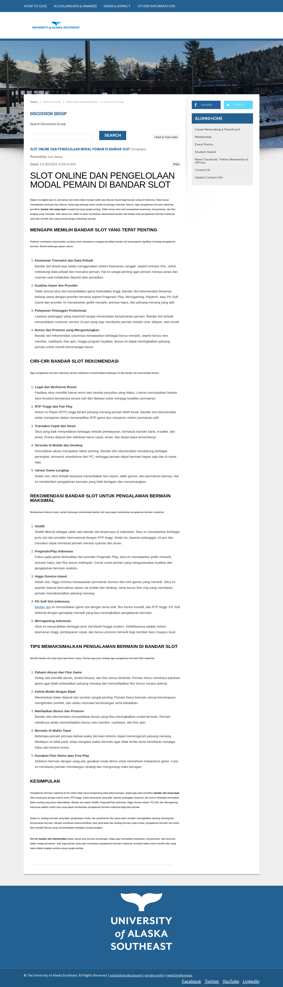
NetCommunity (52, 102)
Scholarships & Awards (75, 6)
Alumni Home (209, 118)
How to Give (35, 6)
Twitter (212, 981)
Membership (203, 137)
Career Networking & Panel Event (217, 129)
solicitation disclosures (126, 975)
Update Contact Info (209, 177)
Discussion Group (113, 102)
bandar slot (43, 607)
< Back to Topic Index (166, 137)
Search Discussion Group (48, 124)
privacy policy (155, 975)
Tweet (239, 104)
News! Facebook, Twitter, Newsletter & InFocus (221, 160)
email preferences (179, 975)
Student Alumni (205, 152)
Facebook (191, 981)
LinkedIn (251, 981)
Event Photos (204, 144)
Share (207, 104)
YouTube (231, 981)
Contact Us (202, 170)
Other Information (156, 6)
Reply (176, 164)
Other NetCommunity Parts (82, 102)
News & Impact (117, 6)
